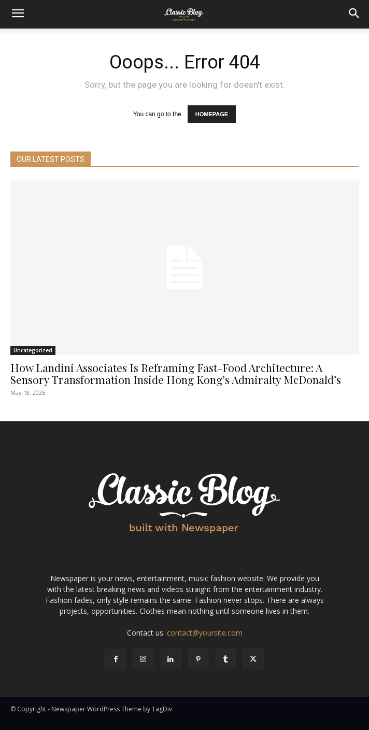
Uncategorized (32, 350)
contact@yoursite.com (205, 633)
